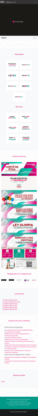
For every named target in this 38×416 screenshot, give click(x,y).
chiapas (11, 2)
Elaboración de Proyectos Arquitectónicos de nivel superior (21, 345)
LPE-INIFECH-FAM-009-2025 (9, 300)
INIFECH (3, 38)
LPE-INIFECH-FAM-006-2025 (9, 307)
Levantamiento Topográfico (13, 332)
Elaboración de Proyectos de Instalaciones (17, 339)
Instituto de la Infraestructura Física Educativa (19, 399)
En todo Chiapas (18, 21)
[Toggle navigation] (35, 2)
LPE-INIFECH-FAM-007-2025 (9, 305)
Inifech (3, 381)
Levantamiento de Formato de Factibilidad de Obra (19, 330)
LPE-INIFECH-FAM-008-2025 (9, 304)
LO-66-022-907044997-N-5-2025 (11, 302)
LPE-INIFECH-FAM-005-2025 (9, 309)
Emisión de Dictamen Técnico (13, 337)
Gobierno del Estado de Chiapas (18, 411)
